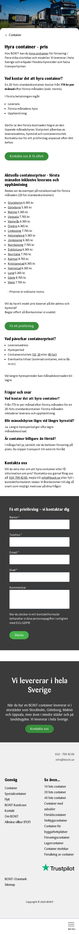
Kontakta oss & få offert (26, 156)
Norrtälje (14, 254)
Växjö (11, 282)
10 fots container (55, 786)
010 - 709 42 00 (64, 754)
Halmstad (14, 268)
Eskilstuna (15, 249)
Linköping (14, 231)
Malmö (12, 212)
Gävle (11, 277)
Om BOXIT (11, 816)
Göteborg (14, 207)
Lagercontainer (53, 843)
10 (34, 354)
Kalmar (13, 259)
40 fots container (55, 798)
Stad (13, 570)
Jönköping (15, 240)
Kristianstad (16, 263)
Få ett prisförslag (22, 326)
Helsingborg (16, 235)
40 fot (52, 354)
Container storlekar (56, 849)
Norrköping (15, 245)
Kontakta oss (39, 729)
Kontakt (9, 811)
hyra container (38, 53)
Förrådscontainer (55, 815)
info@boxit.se (50, 477)
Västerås (13, 221)
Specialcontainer (15, 794)
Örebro (12, 226)
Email (14, 552)
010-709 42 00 (18, 477)
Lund (11, 273)
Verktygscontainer (55, 820)
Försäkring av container (59, 854)
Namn (14, 517)
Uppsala (13, 217)
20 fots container (55, 792)
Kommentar (17, 587)
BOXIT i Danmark (16, 879)
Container (11, 788)
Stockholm (15, 203)
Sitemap (10, 885)
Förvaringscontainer (56, 837)
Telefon (15, 535)
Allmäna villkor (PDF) (18, 822)
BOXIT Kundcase (15, 805)
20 (38, 354)
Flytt (7, 799)
